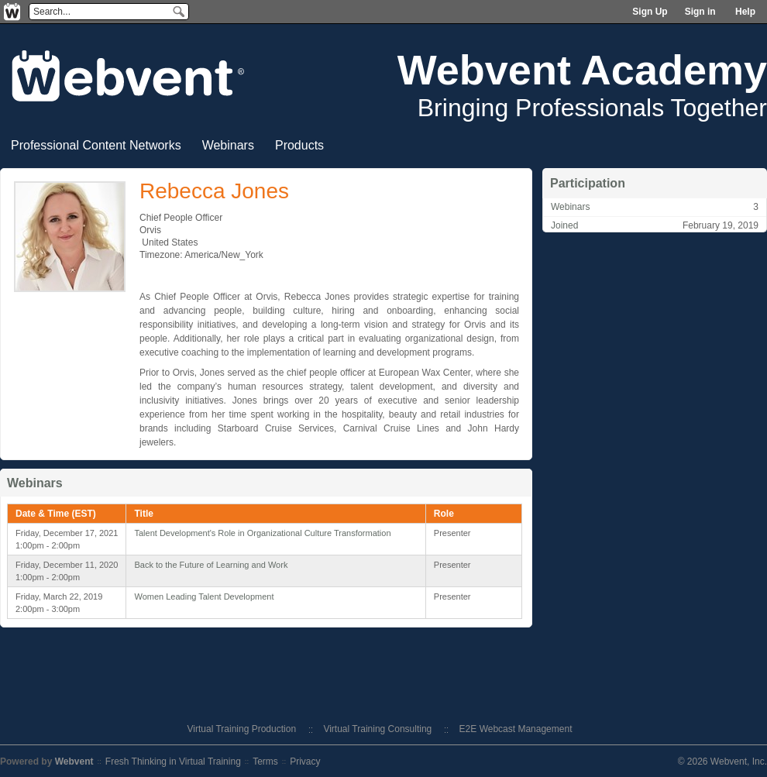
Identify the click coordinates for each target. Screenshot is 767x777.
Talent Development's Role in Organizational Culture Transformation (262, 533)
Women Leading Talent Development (203, 596)
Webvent (74, 761)
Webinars (228, 145)
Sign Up (649, 11)
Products (299, 145)
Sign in (700, 11)
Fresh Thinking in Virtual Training (173, 761)
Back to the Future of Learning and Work (210, 564)
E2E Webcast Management (516, 729)
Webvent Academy (582, 69)
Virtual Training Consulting (377, 729)
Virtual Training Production (242, 729)
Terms (265, 761)
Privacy (305, 761)
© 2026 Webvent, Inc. (722, 761)
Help (745, 11)
